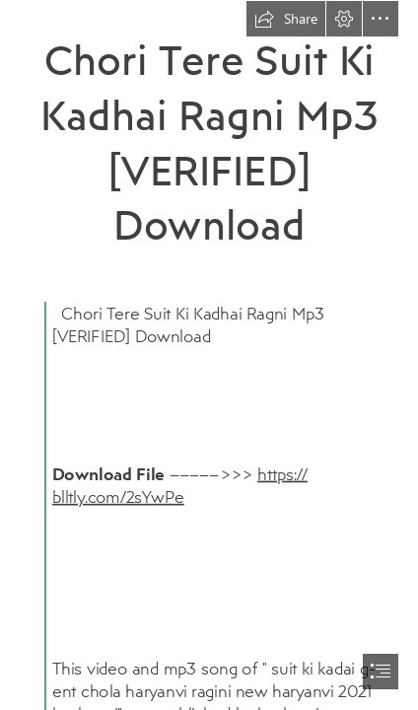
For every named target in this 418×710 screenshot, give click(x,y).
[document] (209, 355)
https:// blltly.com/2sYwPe (180, 485)
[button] (285, 18)
